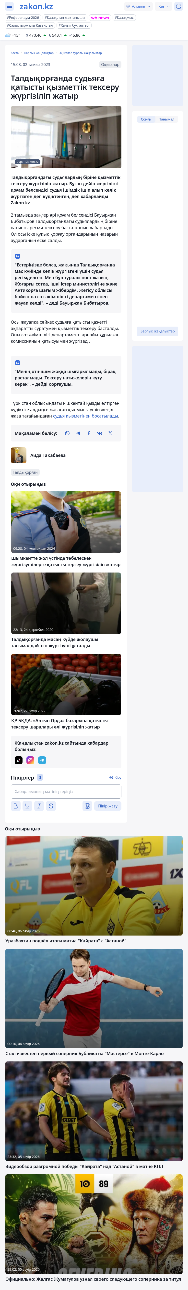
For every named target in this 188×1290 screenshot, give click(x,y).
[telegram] (78, 433)
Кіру (118, 777)
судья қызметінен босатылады (85, 416)
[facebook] (88, 433)
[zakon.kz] (36, 6)
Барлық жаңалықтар (39, 53)
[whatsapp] (67, 433)
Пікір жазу (108, 806)
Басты (15, 53)
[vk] (99, 433)
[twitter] (110, 433)
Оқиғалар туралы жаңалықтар (80, 53)
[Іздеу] (178, 6)
